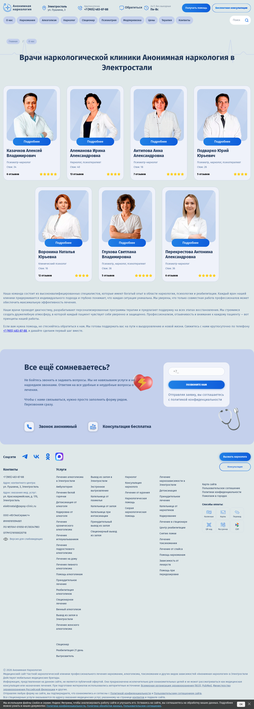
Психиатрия (109, 20)
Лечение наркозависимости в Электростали (172, 480)
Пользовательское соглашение (142, 705)
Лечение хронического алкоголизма (64, 525)
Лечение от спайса (171, 549)
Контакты (184, 20)
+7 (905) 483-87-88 (15, 331)
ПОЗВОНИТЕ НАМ (196, 384)
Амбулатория (64, 486)
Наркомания (27, 20)
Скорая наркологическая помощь (135, 512)
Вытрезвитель (65, 656)
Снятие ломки (168, 533)
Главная (13, 41)
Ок (241, 704)
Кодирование (168, 515)
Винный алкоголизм (68, 609)
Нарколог (69, 20)
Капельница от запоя (103, 506)
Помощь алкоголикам (69, 574)
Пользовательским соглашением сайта (178, 693)
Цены (151, 20)
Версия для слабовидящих (23, 539)
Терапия (167, 20)
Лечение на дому (66, 558)
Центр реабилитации (172, 527)
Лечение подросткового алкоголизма (65, 549)
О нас (9, 20)
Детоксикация (168, 490)
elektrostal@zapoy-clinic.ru (19, 506)
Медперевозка (132, 20)
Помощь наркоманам (172, 554)
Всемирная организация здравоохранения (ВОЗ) (171, 685)
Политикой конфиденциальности (130, 693)
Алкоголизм (49, 20)
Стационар (88, 20)
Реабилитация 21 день (69, 650)
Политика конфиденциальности (66, 705)
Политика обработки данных (104, 705)
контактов (138, 697)
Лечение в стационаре (173, 521)
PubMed (207, 685)
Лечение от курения (137, 492)
